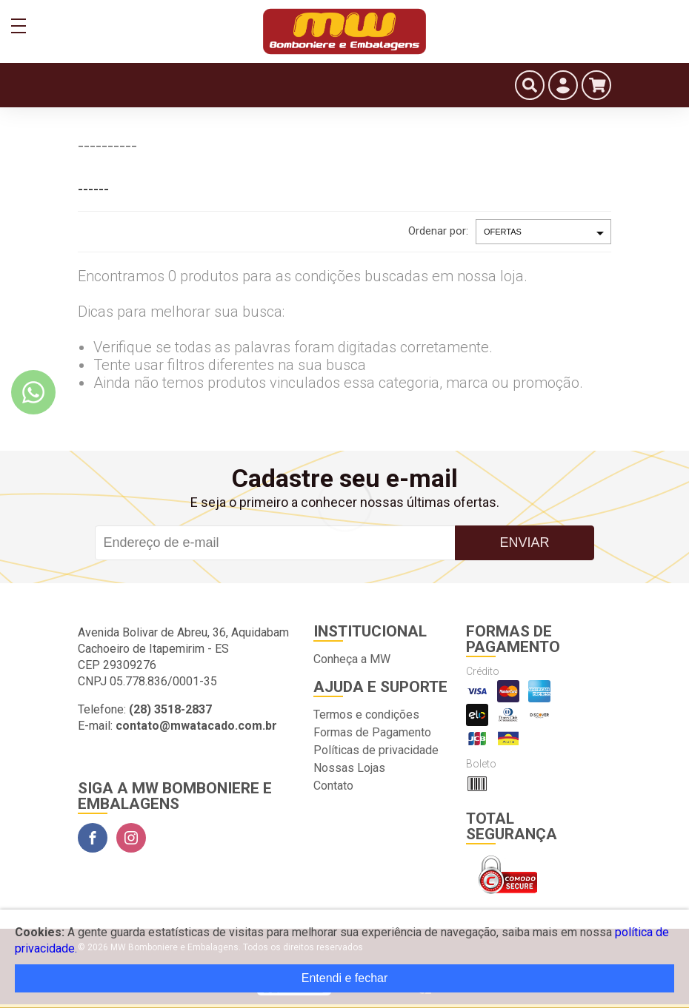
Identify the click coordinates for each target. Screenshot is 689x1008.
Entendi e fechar (345, 978)
